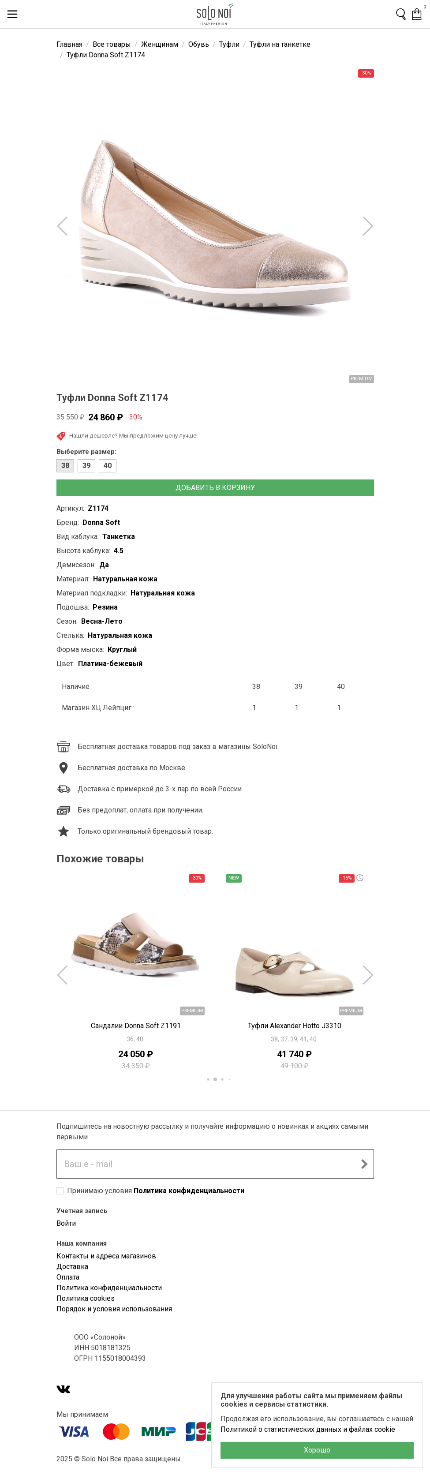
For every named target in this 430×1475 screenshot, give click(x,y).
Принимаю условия (155, 1191)
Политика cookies (85, 1298)
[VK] (63, 1390)
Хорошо (317, 1450)
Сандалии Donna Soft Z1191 (136, 1026)
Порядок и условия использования (114, 1309)
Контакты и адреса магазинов (106, 1256)
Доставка (72, 1266)
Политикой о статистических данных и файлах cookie (308, 1429)
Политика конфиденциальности (189, 1191)
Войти (66, 1223)
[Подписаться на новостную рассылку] (364, 1164)
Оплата (67, 1277)
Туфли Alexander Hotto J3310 (294, 1026)
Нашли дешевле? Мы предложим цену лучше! (127, 436)
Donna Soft (101, 522)
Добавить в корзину (215, 487)
